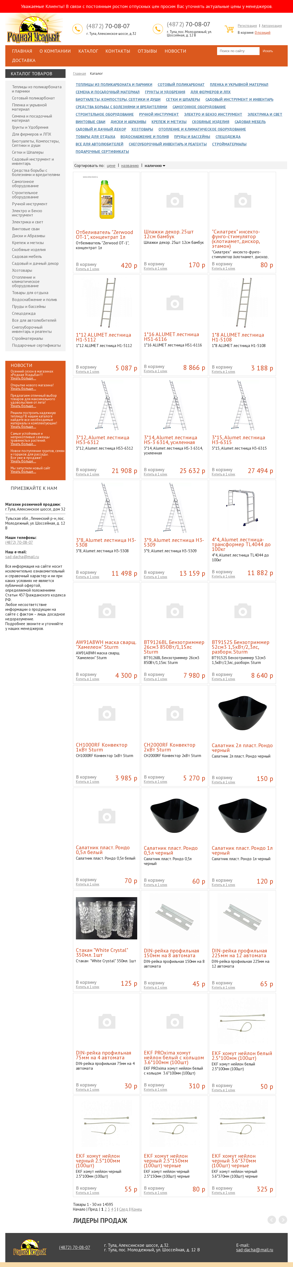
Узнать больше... (23, 378)
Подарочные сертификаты (36, 345)
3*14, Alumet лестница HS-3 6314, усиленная (170, 440)
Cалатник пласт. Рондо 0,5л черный (171, 850)
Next (283, 1220)
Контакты (117, 51)
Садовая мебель (27, 256)
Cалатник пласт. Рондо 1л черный (242, 850)
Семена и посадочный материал (32, 118)
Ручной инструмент (30, 203)
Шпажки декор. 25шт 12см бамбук (169, 234)
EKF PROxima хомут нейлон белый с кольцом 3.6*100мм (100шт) (174, 1057)
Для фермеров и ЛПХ (31, 134)
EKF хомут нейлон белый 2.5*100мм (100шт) (242, 1055)
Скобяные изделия (29, 249)
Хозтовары (22, 270)
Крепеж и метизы (28, 242)
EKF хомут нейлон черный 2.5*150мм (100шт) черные (166, 1160)
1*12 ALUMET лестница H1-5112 (103, 337)
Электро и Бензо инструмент (27, 213)
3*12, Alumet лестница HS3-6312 (102, 440)
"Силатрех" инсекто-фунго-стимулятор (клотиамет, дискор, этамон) (236, 238)
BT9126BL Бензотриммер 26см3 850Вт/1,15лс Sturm (174, 647)
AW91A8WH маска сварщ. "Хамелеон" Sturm (106, 644)
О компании (55, 51)
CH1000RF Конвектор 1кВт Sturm (101, 747)
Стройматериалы (27, 338)
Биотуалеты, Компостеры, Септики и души (35, 143)
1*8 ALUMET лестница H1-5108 (238, 337)
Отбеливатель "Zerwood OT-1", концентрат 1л (104, 234)
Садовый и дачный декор (35, 263)
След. (123, 1209)
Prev (272, 1220)
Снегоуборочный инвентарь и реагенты (32, 329)
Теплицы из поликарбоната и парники (37, 89)
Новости (175, 51)
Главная (22, 51)
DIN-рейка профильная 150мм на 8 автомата (171, 953)
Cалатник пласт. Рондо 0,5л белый (103, 850)
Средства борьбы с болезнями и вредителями (36, 172)
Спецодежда (24, 313)
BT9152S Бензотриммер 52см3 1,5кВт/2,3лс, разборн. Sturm (240, 647)
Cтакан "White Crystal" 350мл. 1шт (102, 952)
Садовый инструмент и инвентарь (33, 161)
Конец (136, 1209)
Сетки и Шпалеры (28, 152)
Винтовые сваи (26, 228)
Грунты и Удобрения (30, 127)
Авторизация (272, 25)
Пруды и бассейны (29, 306)
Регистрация (247, 25)
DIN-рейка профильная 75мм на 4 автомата (103, 1055)
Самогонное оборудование (25, 183)
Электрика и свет (27, 221)
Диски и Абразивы (28, 235)
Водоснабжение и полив (34, 299)
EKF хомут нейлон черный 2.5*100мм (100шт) (98, 1160)
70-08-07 (108, 26)
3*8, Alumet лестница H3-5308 (106, 542)
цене (111, 165)
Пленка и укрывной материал (29, 107)
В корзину (86, 264)
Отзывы (147, 51)
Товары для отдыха (30, 292)
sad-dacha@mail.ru (22, 556)
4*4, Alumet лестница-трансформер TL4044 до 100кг (241, 544)
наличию (153, 165)
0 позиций (262, 32)
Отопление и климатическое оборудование (26, 281)
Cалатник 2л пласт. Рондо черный (242, 747)
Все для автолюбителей (34, 320)
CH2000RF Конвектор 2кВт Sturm (169, 747)
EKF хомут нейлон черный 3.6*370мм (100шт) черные (234, 1160)
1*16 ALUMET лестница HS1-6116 (171, 336)
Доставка (24, 60)
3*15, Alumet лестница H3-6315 (238, 440)
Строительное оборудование (25, 194)
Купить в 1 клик (87, 269)
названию (130, 165)
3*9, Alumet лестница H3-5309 (174, 542)
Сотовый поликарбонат (33, 98)
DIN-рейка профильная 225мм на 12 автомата (239, 953)
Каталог (88, 51)
